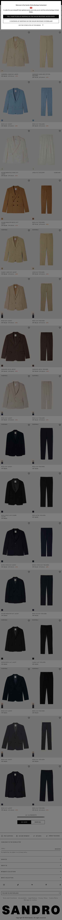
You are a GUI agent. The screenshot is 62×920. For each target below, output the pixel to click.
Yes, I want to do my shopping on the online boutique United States (31, 16)
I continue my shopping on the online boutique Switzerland (31, 21)
